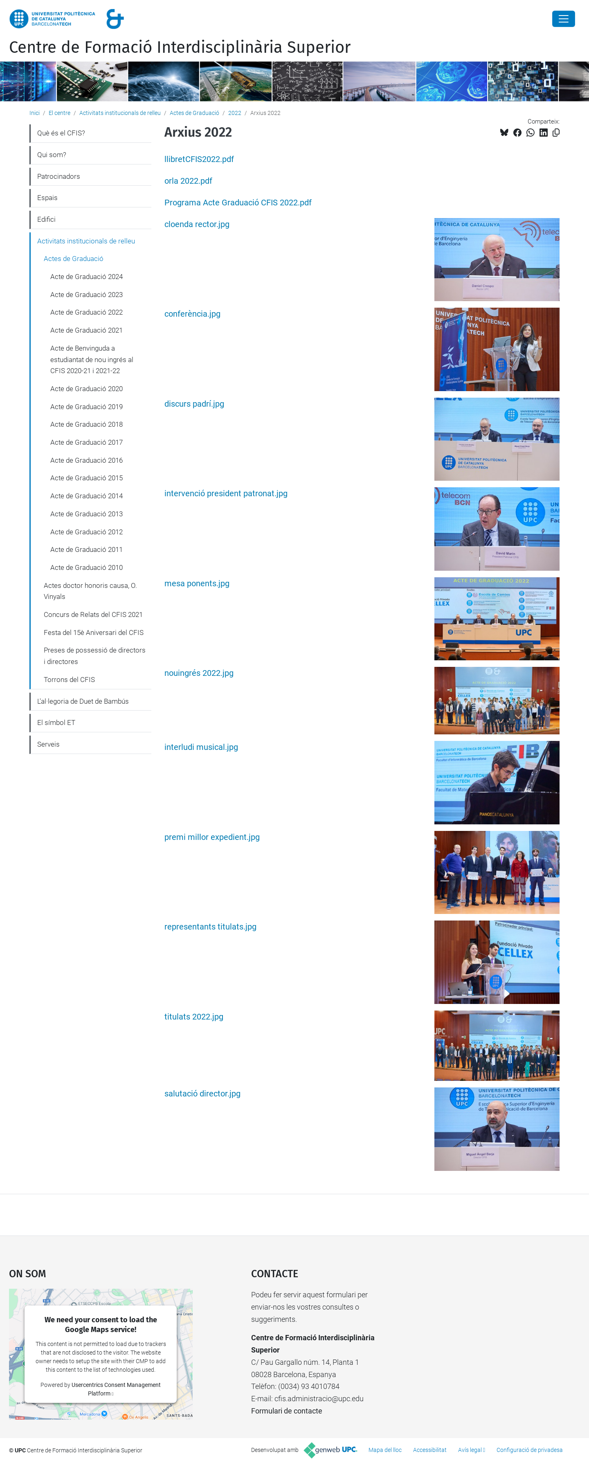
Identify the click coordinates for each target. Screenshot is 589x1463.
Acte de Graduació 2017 (86, 442)
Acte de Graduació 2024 (86, 276)
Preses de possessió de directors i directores (95, 656)
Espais (47, 198)
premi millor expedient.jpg (212, 837)
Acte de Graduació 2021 (86, 330)
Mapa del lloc (385, 1450)
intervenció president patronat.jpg (226, 493)
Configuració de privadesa (530, 1450)
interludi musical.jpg (201, 747)
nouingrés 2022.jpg (199, 673)
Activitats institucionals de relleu (120, 113)
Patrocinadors (58, 176)
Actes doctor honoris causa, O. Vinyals (90, 591)
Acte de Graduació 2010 (86, 567)
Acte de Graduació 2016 (86, 460)
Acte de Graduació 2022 (86, 312)
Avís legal (470, 1450)
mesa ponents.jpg (196, 583)
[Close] (563, 19)
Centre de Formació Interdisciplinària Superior (180, 47)
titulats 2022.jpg (193, 1017)
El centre (59, 113)
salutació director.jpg (202, 1093)
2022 (234, 113)
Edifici (46, 219)
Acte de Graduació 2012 (86, 532)
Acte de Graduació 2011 (86, 549)
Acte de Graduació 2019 (86, 407)
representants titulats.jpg (210, 927)
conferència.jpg (192, 314)
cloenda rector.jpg (196, 224)
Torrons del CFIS (69, 679)
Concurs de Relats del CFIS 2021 (93, 614)
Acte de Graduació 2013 (86, 514)
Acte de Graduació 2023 (86, 294)
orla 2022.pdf (188, 181)
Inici (34, 113)
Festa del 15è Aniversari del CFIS (94, 632)
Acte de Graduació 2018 (86, 424)
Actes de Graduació (194, 113)
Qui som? (51, 155)
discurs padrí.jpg (194, 404)
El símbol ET (56, 722)
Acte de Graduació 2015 (86, 478)
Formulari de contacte (286, 1411)
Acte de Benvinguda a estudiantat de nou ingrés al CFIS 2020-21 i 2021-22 (91, 359)
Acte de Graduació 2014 (86, 496)
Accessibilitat (430, 1450)
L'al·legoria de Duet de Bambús (83, 701)
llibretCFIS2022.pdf (199, 159)
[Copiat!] (556, 132)
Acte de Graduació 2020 (86, 389)
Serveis (48, 744)
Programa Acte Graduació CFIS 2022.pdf (238, 202)
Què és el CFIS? (61, 133)
